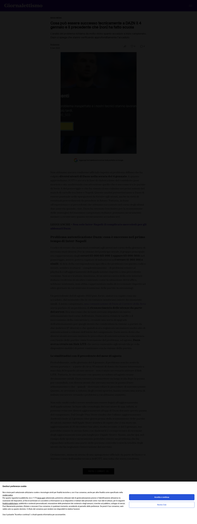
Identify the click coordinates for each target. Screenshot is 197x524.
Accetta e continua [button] (161, 497)
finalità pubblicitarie (10, 503)
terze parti (41, 498)
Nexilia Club (161, 505)
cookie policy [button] (8, 495)
